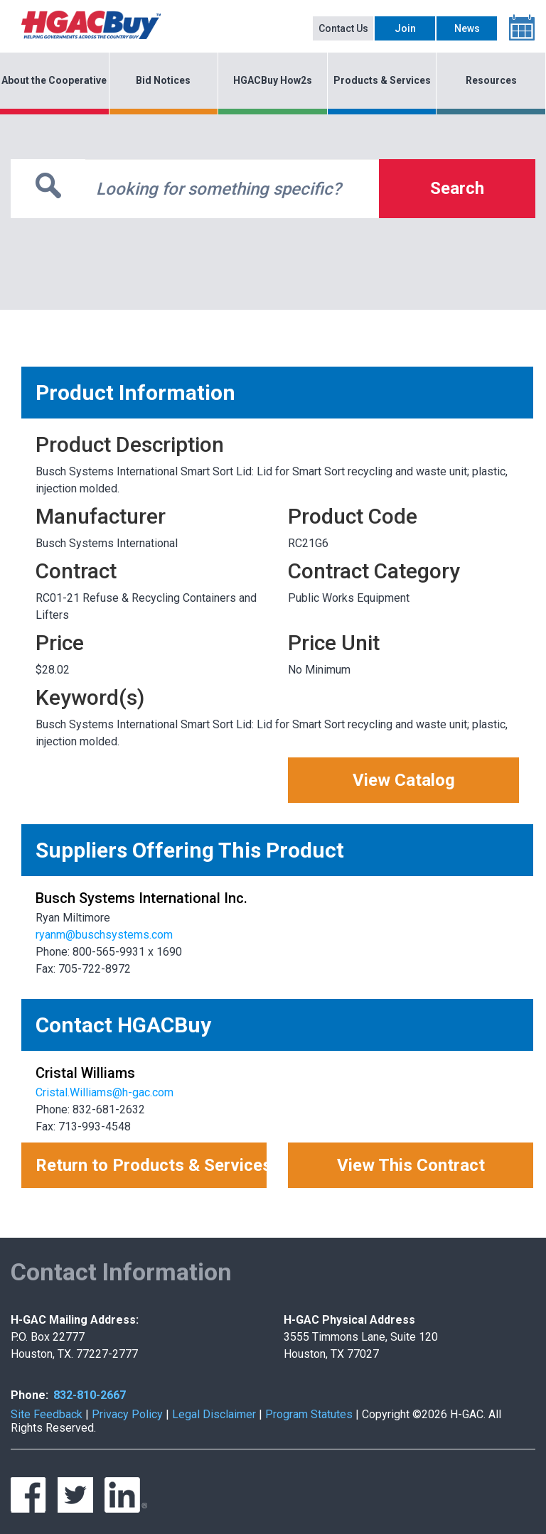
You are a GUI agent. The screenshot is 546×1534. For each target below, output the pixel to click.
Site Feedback (46, 1414)
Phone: (29, 1395)
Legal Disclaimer (214, 1414)
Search (457, 188)
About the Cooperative (54, 80)
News (467, 28)
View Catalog (404, 780)
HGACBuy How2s (272, 80)
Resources (491, 80)
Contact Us (343, 28)
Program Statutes (309, 1414)
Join (405, 28)
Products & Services (382, 80)
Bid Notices (163, 80)
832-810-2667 (89, 1395)
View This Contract (411, 1165)
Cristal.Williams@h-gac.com (104, 1092)
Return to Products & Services (151, 1165)
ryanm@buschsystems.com (104, 934)
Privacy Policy (127, 1414)
